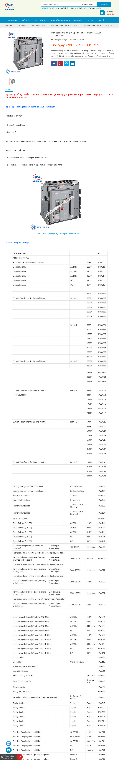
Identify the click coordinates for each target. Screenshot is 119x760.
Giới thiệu (25, 20)
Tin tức (90, 20)
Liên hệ (101, 20)
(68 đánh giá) (59, 35)
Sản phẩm (39, 20)
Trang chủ (12, 20)
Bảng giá (78, 20)
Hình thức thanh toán (60, 20)
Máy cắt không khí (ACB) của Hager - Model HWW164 (59, 234)
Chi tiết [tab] (9, 89)
